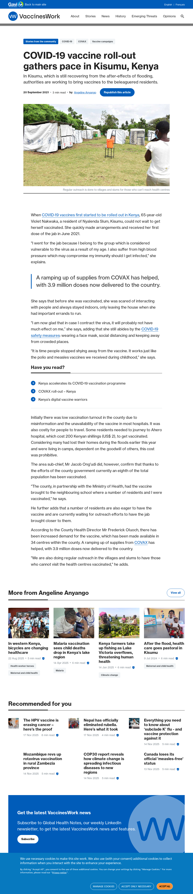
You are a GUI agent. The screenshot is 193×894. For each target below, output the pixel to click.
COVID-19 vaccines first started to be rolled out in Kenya (90, 214)
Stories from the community (41, 41)
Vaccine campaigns (102, 41)
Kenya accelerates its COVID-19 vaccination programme (82, 383)
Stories (90, 16)
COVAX (82, 41)
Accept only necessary (136, 886)
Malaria (60, 670)
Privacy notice (59, 872)
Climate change (109, 675)
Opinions (169, 16)
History (121, 16)
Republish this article (117, 92)
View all (176, 592)
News (106, 16)
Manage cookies (103, 886)
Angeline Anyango (85, 92)
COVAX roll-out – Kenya (57, 391)
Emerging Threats (144, 16)
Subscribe (27, 839)
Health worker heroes (22, 666)
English (168, 4)
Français (180, 4)
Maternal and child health (24, 673)
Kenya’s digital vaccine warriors (62, 399)
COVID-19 (67, 41)
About (75, 16)
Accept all (164, 886)
